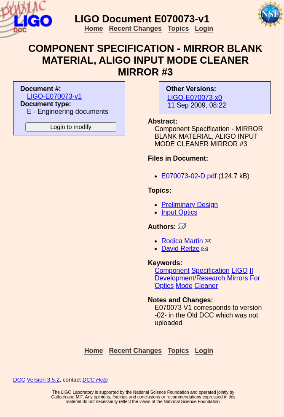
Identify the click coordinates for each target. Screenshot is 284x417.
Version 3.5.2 (43, 380)
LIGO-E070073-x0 (194, 97)
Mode (184, 285)
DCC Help (95, 380)
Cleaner (206, 285)
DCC (19, 380)
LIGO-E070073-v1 (54, 96)
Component (172, 270)
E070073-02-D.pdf (189, 176)
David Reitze (180, 248)
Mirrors (237, 278)
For (255, 278)
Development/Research (190, 278)
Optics (164, 285)
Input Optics (179, 212)
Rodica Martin (182, 241)
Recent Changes (135, 28)
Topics (178, 28)
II (251, 270)
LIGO (239, 270)
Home (93, 28)
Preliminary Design (189, 204)
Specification (210, 270)
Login (204, 28)
